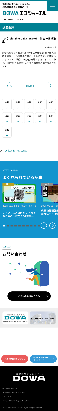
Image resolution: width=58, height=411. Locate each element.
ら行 (40, 116)
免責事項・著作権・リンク (13, 392)
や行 (29, 116)
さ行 (29, 102)
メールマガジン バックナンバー (15, 400)
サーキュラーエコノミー (19, 207)
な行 (51, 102)
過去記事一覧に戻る (16, 150)
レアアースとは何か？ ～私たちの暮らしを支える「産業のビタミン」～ (19, 216)
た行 (40, 102)
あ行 (7, 102)
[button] (4, 225)
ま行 (18, 116)
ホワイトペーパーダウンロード (40, 358)
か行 (18, 102)
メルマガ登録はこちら (13, 358)
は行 (7, 116)
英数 (7, 129)
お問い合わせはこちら (29, 296)
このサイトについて (10, 396)
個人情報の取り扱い (10, 388)
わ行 (51, 116)
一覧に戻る (29, 85)
